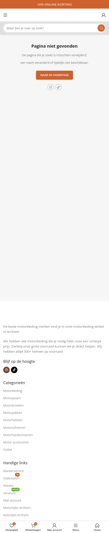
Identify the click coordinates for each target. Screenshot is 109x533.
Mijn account (12, 500)
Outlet (7, 449)
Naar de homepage (54, 75)
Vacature (11, 492)
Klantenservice (13, 471)
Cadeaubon (11, 477)
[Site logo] (54, 14)
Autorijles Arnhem (16, 515)
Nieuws (8, 485)
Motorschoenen (14, 427)
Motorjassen (12, 398)
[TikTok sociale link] (58, 87)
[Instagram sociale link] (50, 87)
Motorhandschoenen (18, 435)
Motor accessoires (16, 442)
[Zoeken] (54, 28)
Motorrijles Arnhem (17, 508)
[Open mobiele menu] (5, 15)
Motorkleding (12, 391)
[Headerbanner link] (54, 4)
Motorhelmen (13, 420)
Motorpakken (12, 413)
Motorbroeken (13, 405)
